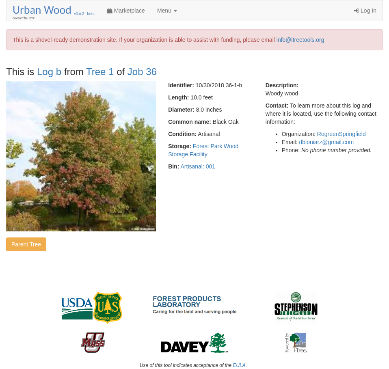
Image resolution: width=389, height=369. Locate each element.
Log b (49, 71)
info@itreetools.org (300, 40)
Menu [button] (167, 10)
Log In (365, 10)
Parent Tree (26, 244)
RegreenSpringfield (341, 134)
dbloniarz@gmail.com (326, 142)
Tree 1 (100, 71)
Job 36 (142, 71)
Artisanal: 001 (198, 166)
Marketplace (126, 10)
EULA (239, 365)
